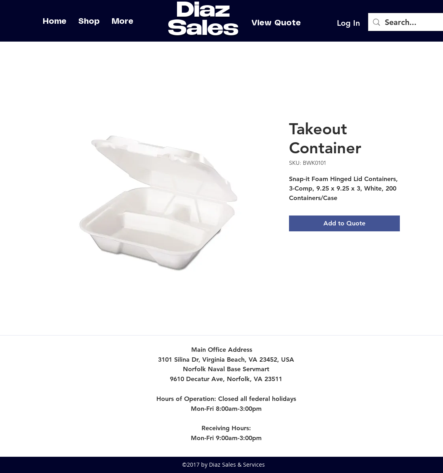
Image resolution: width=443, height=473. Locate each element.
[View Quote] (276, 23)
